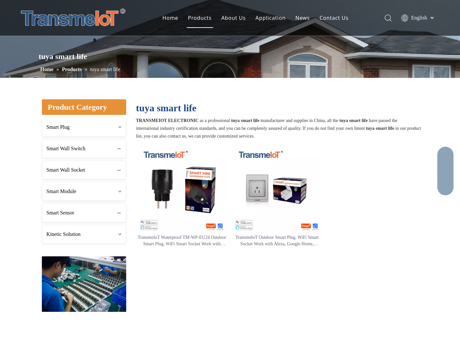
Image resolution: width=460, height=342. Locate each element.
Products (200, 17)
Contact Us (334, 17)
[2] (84, 284)
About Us (233, 17)
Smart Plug (58, 127)
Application (271, 17)
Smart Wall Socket (65, 170)
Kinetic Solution (63, 234)
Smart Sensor (60, 212)
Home (170, 17)
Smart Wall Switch (65, 148)
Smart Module (61, 191)
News (303, 17)
